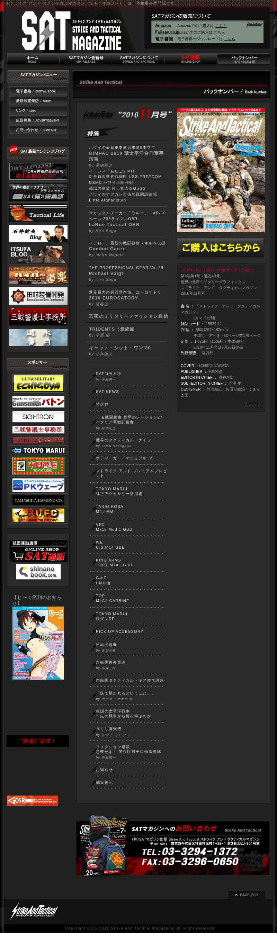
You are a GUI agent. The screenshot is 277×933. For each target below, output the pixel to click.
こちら (221, 26)
